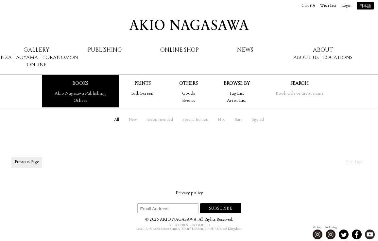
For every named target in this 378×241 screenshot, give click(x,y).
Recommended (159, 120)
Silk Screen (142, 93)
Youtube (370, 234)
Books (80, 83)
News (245, 50)
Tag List (236, 93)
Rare (238, 120)
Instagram (317, 234)
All (116, 120)
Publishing (105, 50)
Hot (221, 120)
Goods (188, 93)
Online (36, 64)
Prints (142, 83)
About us (306, 57)
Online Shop (179, 50)
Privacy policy (189, 193)
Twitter (344, 234)
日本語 (365, 6)
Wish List (328, 6)
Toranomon (60, 57)
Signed (258, 120)
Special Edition (195, 120)
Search (299, 83)
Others (80, 101)
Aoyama (27, 57)
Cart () (308, 6)
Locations (337, 57)
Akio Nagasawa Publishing (80, 93)
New (133, 120)
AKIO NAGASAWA (189, 25)
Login (346, 6)
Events (188, 101)
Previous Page (27, 162)
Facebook (357, 234)
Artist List (236, 101)
